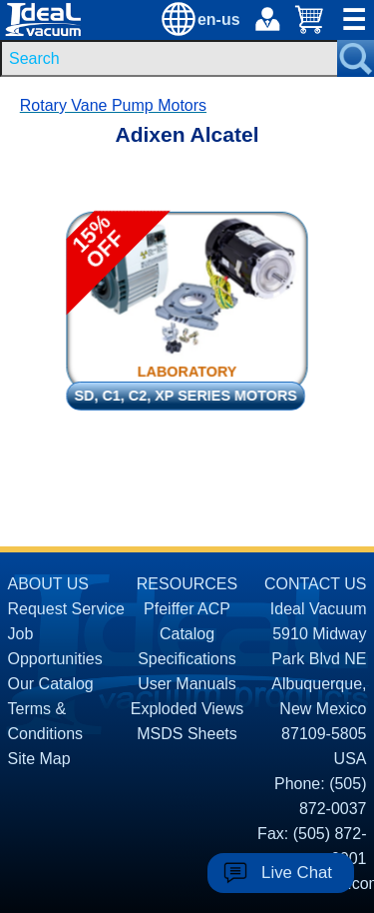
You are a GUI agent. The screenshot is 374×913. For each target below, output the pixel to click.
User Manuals (187, 683)
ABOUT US (49, 583)
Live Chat (296, 872)
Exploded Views (187, 708)
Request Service (66, 608)
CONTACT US (315, 583)
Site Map (39, 758)
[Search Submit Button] (355, 58)
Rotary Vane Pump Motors (113, 105)
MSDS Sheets (186, 733)
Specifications (187, 658)
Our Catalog (51, 683)
